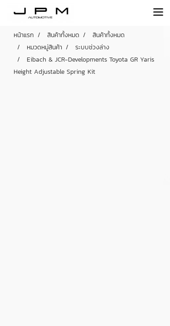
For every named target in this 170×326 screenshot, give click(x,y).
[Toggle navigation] (158, 13)
